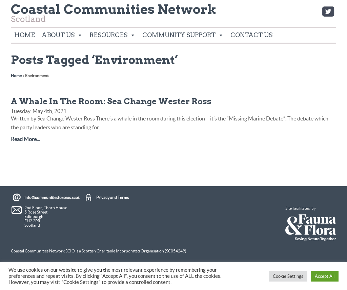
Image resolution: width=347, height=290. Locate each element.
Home (24, 35)
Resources (112, 35)
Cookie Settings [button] (288, 276)
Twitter (328, 11)
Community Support (183, 35)
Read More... (25, 139)
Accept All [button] (324, 276)
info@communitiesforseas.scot (51, 197)
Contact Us (251, 35)
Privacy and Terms (112, 197)
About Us (62, 35)
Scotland (114, 15)
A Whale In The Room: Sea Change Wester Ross (111, 101)
